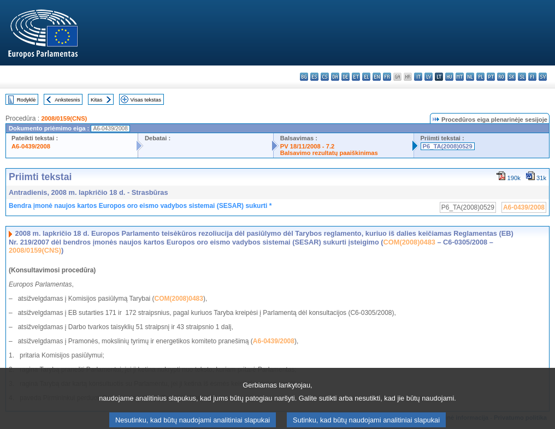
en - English (377, 77)
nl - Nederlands (470, 77)
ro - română (501, 77)
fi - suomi (532, 77)
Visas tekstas (146, 100)
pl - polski (480, 77)
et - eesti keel (356, 77)
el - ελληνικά (366, 77)
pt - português (491, 77)
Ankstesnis (67, 100)
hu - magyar (449, 77)
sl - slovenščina (522, 77)
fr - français (387, 77)
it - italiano (418, 77)
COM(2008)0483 (409, 242)
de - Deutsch (345, 77)
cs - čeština (325, 77)
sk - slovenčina (511, 77)
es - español (314, 77)
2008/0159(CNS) (64, 118)
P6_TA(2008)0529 (448, 146)
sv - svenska (543, 77)
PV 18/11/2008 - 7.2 (307, 146)
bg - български (304, 77)
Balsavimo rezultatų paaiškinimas (329, 153)
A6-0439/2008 (30, 146)
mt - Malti (460, 77)
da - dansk (335, 77)
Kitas (96, 100)
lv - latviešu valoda (428, 77)
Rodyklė (26, 100)
